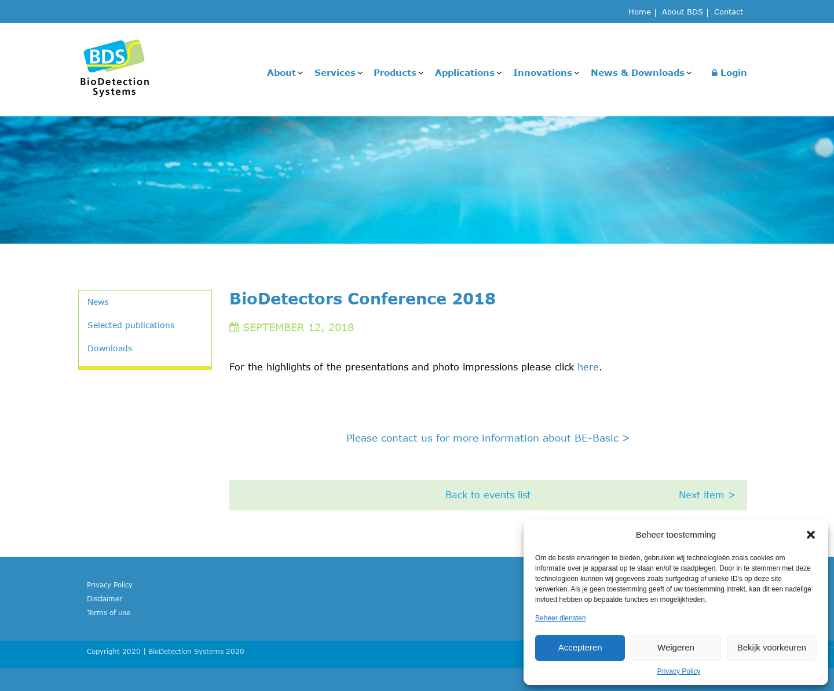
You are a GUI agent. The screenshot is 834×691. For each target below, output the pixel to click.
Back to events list (488, 495)
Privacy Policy (679, 671)
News (97, 302)
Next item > (707, 495)
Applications (465, 72)
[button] (811, 535)
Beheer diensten (560, 618)
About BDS (682, 12)
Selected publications (130, 325)
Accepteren (580, 647)
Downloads (109, 348)
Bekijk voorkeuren (771, 647)
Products (395, 72)
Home (639, 12)
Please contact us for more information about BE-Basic (488, 437)
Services (335, 72)
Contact (728, 12)
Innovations (542, 72)
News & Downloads (638, 72)
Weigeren (675, 647)
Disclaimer (104, 598)
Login (729, 72)
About (281, 72)
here (588, 367)
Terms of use (108, 612)
